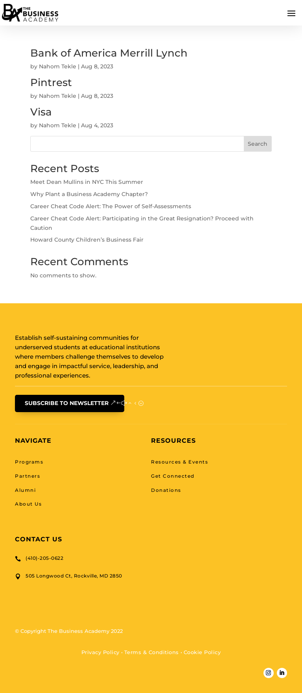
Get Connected (173, 476)
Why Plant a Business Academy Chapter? (89, 194)
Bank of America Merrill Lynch (109, 53)
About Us (28, 504)
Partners (27, 476)
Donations (166, 490)
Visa (41, 112)
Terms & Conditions (151, 652)
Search (257, 143)
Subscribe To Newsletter (67, 403)
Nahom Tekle (57, 66)
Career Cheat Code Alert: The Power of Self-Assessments (110, 206)
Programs (29, 462)
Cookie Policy (202, 652)
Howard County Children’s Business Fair (87, 239)
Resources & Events (179, 462)
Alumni (25, 490)
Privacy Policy (100, 652)
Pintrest (51, 82)
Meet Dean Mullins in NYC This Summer (86, 181)
